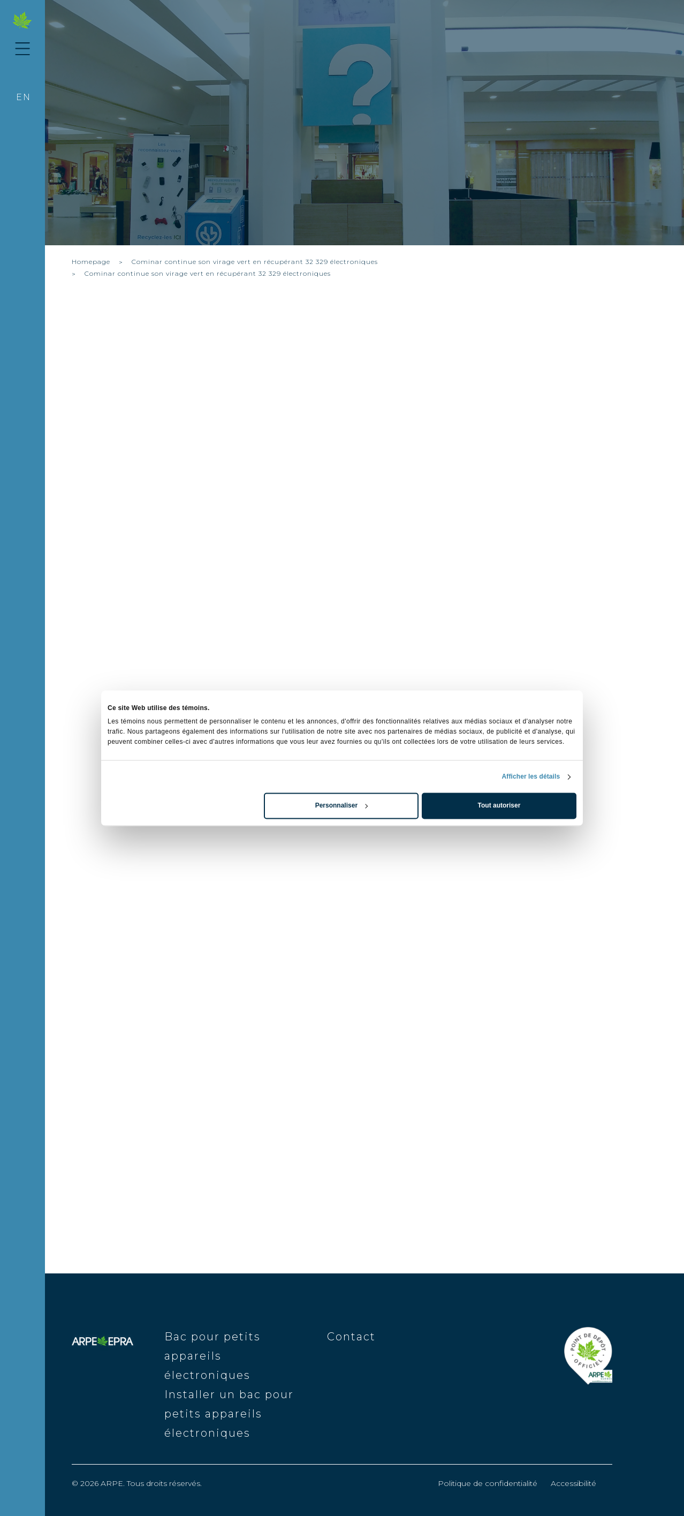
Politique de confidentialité (487, 1483)
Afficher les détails (531, 777)
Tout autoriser (499, 806)
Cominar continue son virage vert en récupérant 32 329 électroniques (255, 262)
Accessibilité (573, 1483)
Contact (351, 1336)
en (23, 97)
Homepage (91, 262)
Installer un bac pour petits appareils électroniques (229, 1413)
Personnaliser (341, 806)
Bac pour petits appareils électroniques (212, 1356)
